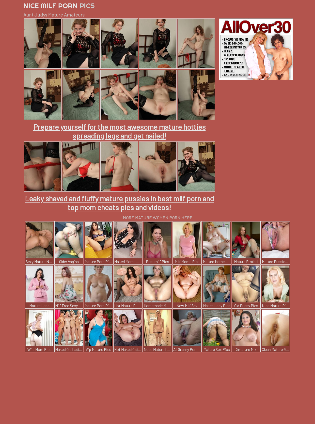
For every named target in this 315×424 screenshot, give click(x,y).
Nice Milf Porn (59, 5)
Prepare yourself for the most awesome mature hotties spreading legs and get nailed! (119, 131)
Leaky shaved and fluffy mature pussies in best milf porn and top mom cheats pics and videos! (119, 203)
